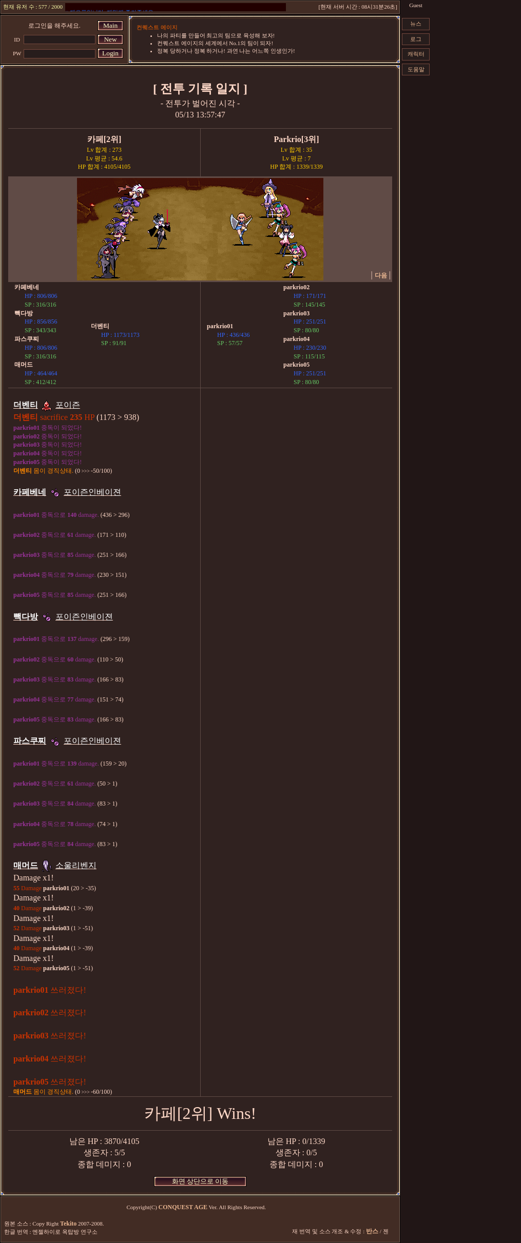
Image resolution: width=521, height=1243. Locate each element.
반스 (372, 1231)
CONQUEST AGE (183, 1207)
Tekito (68, 1223)
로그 (415, 39)
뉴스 (415, 24)
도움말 (416, 69)
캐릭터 (416, 54)
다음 (381, 275)
